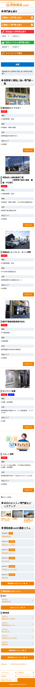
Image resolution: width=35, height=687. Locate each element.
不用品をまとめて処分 (9, 569)
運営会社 (21, 672)
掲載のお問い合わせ (7, 680)
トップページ (5, 672)
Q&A (11, 533)
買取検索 (12, 541)
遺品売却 (5, 578)
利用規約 (3, 676)
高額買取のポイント (8, 553)
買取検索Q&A (6, 536)
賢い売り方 (5, 561)
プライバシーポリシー (25, 676)
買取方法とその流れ (8, 545)
